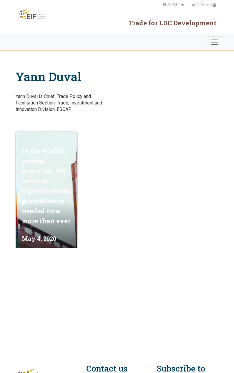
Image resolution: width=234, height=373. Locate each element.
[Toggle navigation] (215, 42)
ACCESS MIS (204, 5)
